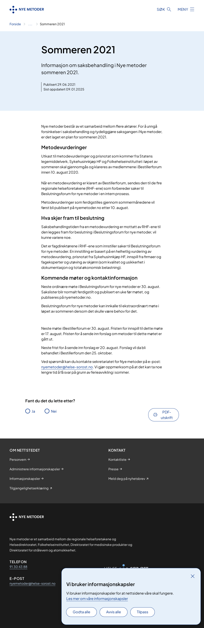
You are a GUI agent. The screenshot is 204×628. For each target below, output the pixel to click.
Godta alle (81, 612)
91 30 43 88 (18, 567)
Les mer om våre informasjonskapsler (97, 598)
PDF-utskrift (167, 415)
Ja (33, 411)
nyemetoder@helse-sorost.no (67, 367)
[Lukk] (192, 576)
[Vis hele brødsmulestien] (30, 24)
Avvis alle (113, 612)
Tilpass (142, 612)
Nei (54, 411)
